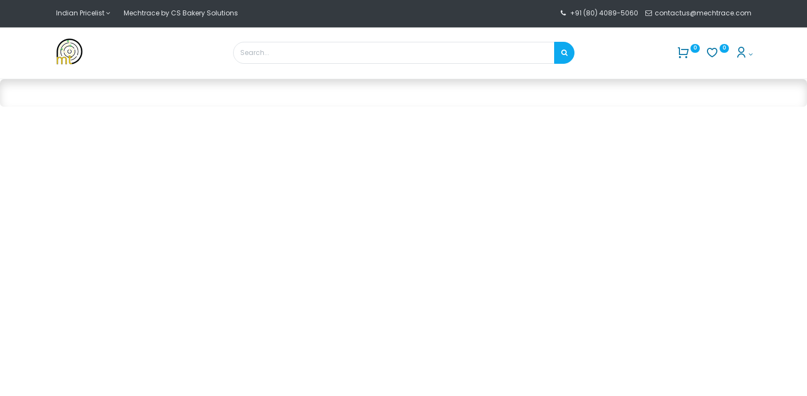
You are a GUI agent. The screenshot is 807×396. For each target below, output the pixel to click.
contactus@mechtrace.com (704, 13)
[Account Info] (744, 54)
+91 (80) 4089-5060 (604, 13)
